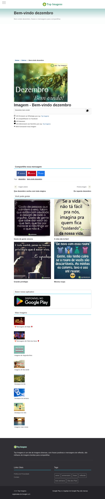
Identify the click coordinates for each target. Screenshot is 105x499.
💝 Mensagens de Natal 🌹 (23, 327)
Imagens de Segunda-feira (23, 355)
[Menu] (4, 2)
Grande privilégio (21, 282)
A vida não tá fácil (61, 239)
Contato (16, 477)
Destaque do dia (19, 384)
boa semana (60, 481)
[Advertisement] (52, 40)
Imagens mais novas (21, 427)
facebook (21, 173)
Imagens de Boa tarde (21, 370)
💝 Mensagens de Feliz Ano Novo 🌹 (26, 341)
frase (75, 475)
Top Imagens (45, 116)
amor (57, 475)
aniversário (66, 475)
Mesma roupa (59, 282)
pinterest (31, 173)
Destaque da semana (21, 398)
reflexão (82, 475)
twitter (41, 173)
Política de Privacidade (21, 474)
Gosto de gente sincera (23, 239)
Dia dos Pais (72, 481)
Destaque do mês (20, 413)
